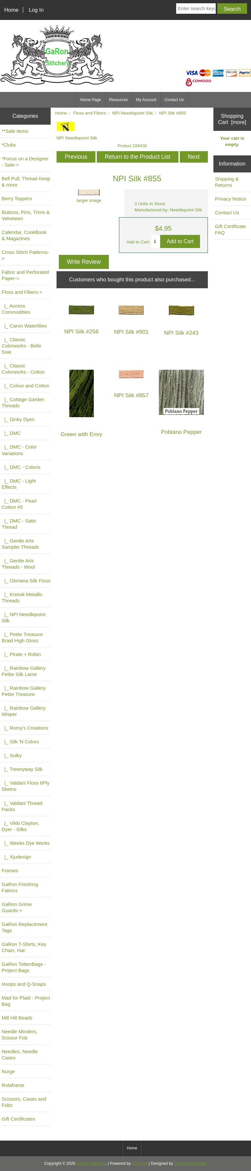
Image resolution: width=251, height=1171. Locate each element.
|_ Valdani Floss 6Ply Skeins (26, 786)
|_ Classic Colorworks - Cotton (23, 369)
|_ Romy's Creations (25, 728)
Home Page (90, 100)
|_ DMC (11, 433)
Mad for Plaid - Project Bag (26, 1001)
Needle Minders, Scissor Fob (19, 1034)
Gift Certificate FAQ (230, 229)
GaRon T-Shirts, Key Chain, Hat (24, 947)
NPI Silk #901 (131, 332)
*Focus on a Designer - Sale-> (25, 162)
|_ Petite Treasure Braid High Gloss (22, 637)
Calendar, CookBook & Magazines (24, 235)
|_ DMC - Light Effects (19, 484)
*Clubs (9, 145)
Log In (36, 10)
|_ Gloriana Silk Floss (26, 580)
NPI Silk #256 (81, 331)
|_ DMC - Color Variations (19, 450)
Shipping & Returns (227, 182)
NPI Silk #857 (131, 395)
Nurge (8, 1071)
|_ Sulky (12, 755)
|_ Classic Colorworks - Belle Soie (21, 346)
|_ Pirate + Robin (21, 654)
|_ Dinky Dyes (18, 419)
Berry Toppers (17, 198)
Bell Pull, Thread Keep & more (26, 181)
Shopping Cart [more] (232, 119)
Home (11, 10)
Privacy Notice (230, 199)
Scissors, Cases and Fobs (24, 1102)
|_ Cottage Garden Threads (23, 402)
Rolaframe (13, 1085)
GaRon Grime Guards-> (17, 907)
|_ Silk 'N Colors (20, 741)
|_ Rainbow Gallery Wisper (23, 711)
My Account (146, 100)
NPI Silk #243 (181, 333)
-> (22, 292)
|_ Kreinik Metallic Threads (22, 597)
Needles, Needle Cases (20, 1054)
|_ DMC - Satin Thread (19, 524)
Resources (118, 100)
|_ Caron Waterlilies (24, 325)
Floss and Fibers (89, 113)
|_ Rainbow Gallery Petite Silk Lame (23, 671)
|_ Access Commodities (16, 309)
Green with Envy (81, 434)
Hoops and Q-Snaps (24, 984)
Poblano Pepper (181, 432)
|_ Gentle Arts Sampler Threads (20, 544)
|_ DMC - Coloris (21, 467)
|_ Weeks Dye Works (26, 843)
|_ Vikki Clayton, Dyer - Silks (20, 826)
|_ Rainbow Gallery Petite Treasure (23, 691)
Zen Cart (140, 1163)
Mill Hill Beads (17, 1017)
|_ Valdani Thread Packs (22, 806)
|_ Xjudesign (16, 857)
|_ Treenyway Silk (22, 769)
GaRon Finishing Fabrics (20, 887)
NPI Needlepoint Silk (132, 113)
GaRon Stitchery (91, 1163)
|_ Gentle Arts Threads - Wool (18, 564)
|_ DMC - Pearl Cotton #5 (19, 504)
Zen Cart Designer (190, 1163)
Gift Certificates (18, 1119)
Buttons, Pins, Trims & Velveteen (26, 215)
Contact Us (174, 100)
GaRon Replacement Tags (24, 927)
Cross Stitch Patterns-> (25, 255)
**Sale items (15, 131)
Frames (10, 870)
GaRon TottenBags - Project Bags (24, 967)
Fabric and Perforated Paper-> (25, 275)
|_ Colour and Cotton (25, 385)
